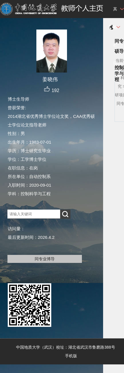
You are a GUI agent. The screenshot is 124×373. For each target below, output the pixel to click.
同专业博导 (45, 259)
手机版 (71, 356)
